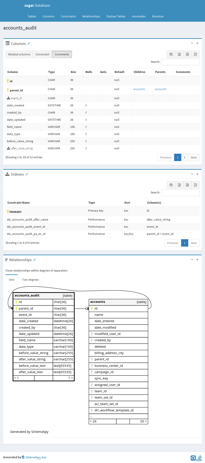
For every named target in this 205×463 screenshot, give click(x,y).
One (11, 280)
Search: (175, 62)
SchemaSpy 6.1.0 (34, 457)
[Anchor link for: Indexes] (26, 174)
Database (37, 5)
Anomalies (139, 16)
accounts (139, 89)
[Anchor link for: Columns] (28, 43)
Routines (158, 16)
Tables (33, 16)
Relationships (91, 16)
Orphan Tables (116, 16)
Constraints (68, 16)
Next (194, 157)
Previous (166, 157)
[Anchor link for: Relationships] (34, 259)
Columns (48, 16)
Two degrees (30, 280)
